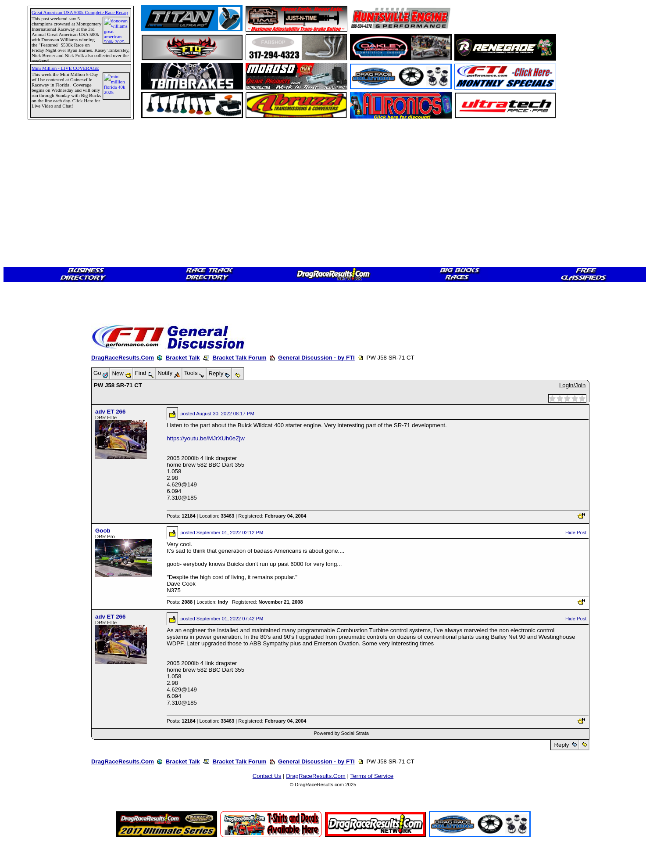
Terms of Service (371, 776)
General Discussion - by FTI (316, 357)
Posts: (181, 515)
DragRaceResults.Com (122, 357)
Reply (562, 745)
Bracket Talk (183, 357)
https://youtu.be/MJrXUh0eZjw (206, 438)
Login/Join (572, 385)
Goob (103, 530)
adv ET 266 (110, 411)
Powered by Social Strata (341, 733)
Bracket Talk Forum (239, 357)
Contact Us (267, 776)
